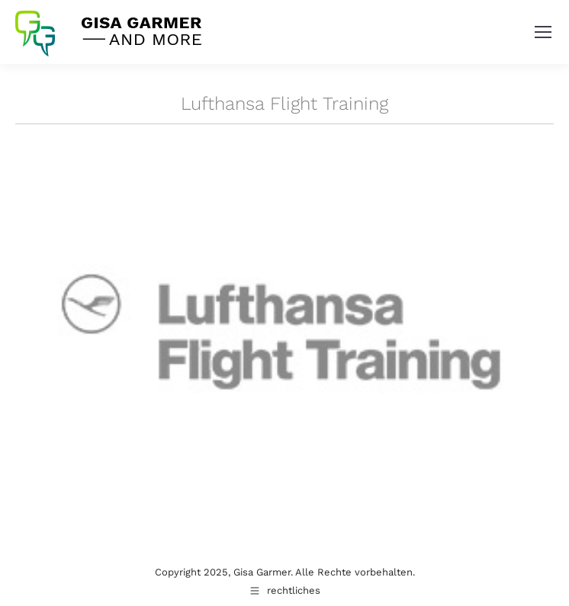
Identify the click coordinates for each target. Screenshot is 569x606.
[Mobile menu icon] (543, 32)
